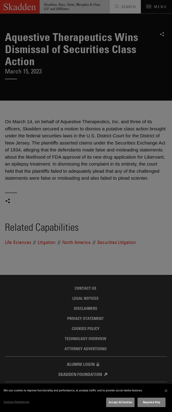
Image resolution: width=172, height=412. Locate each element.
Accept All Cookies (120, 402)
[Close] (166, 391)
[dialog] (86, 398)
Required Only (151, 402)
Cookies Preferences (16, 402)
